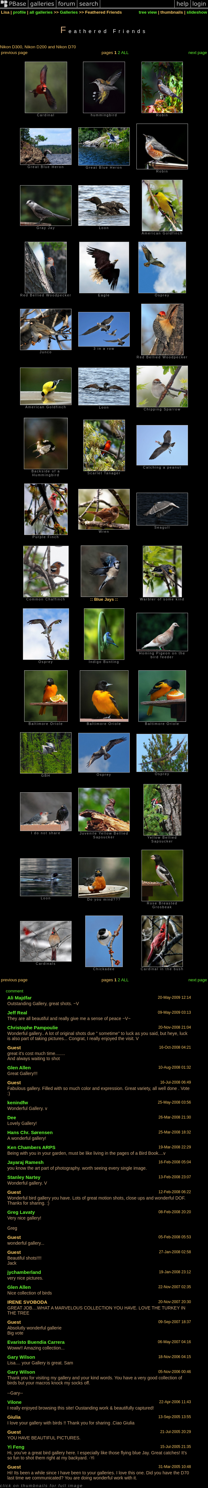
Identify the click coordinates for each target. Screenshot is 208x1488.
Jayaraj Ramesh (25, 1162)
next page (197, 52)
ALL (125, 52)
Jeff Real (17, 1012)
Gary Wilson (21, 1357)
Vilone (14, 1402)
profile (19, 12)
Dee (11, 1117)
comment (14, 991)
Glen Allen (19, 1067)
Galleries (69, 12)
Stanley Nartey (23, 1177)
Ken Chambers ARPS (31, 1147)
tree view (148, 12)
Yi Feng (15, 1447)
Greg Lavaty (21, 1212)
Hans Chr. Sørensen (30, 1132)
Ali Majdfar (19, 997)
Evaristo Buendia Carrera (36, 1342)
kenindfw (17, 1102)
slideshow (197, 12)
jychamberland (24, 1272)
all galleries (41, 12)
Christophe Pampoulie (32, 1027)
